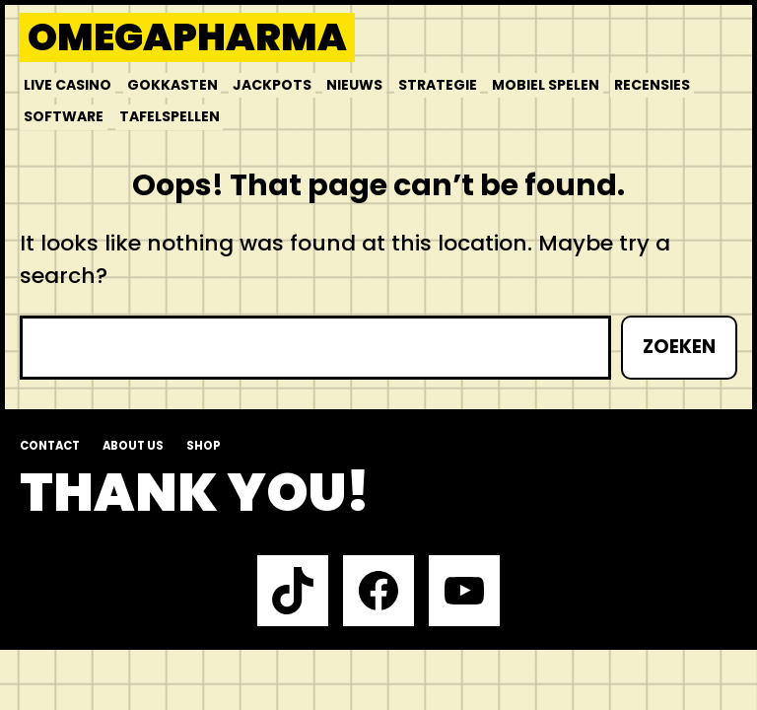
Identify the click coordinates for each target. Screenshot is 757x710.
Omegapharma (187, 37)
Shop (203, 446)
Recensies (652, 85)
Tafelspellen (169, 116)
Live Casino (67, 85)
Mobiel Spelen (545, 85)
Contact (50, 446)
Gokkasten (172, 85)
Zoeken (679, 346)
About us (133, 446)
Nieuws (354, 85)
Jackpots (272, 85)
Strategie (437, 85)
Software (63, 116)
